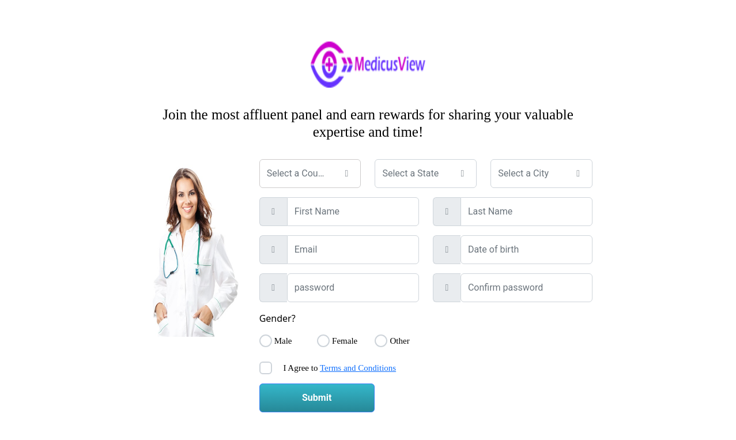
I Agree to (339, 368)
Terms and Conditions (358, 368)
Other (399, 340)
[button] (346, 173)
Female (344, 340)
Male (283, 340)
